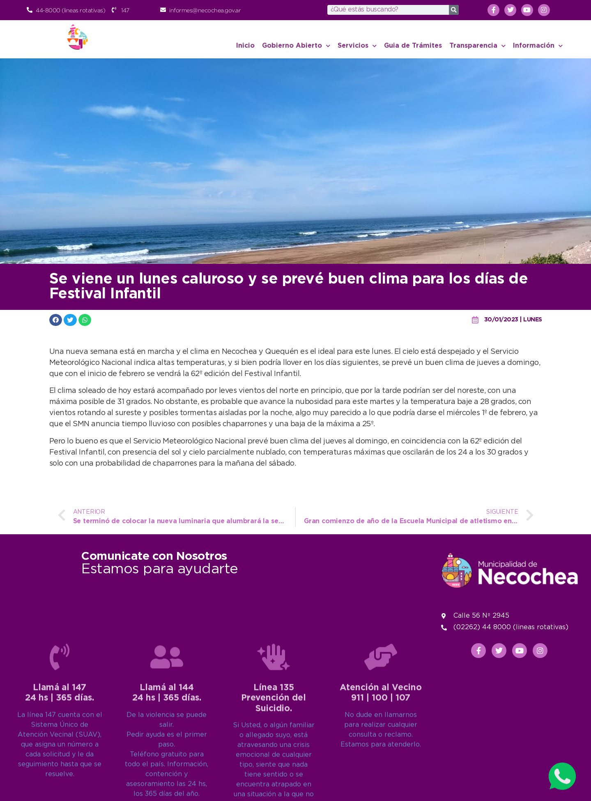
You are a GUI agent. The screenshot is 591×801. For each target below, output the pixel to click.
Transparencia (477, 45)
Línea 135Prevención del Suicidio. (273, 785)
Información (538, 45)
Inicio (245, 46)
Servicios (357, 45)
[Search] (454, 10)
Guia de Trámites (413, 46)
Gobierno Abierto (296, 45)
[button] (55, 320)
